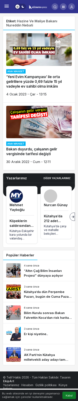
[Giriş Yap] (71, 6)
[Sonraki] (72, 217)
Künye (63, 385)
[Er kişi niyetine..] (39, 333)
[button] (63, 6)
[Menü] (6, 6)
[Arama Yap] (55, 6)
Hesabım (27, 385)
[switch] (20, 6)
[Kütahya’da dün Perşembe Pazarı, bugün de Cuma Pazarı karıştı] (39, 291)
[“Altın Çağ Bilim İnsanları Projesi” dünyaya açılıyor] (39, 270)
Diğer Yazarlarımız (57, 178)
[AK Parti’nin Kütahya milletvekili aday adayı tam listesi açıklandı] (39, 354)
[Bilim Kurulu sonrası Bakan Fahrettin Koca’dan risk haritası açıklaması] (39, 312)
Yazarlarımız (11, 385)
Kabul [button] (69, 395)
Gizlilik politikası (46, 385)
